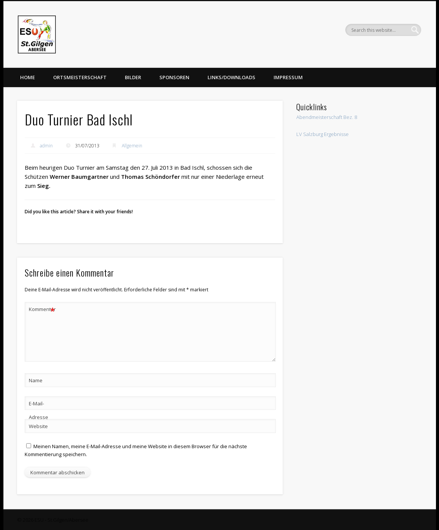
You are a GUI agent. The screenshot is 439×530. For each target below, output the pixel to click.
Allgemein (132, 145)
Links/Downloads (231, 77)
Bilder (133, 77)
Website (38, 426)
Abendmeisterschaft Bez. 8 (326, 117)
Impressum (288, 77)
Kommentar (42, 309)
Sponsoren (174, 77)
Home (27, 77)
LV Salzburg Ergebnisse (322, 134)
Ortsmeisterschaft (80, 77)
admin (46, 145)
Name (35, 380)
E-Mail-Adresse (38, 410)
